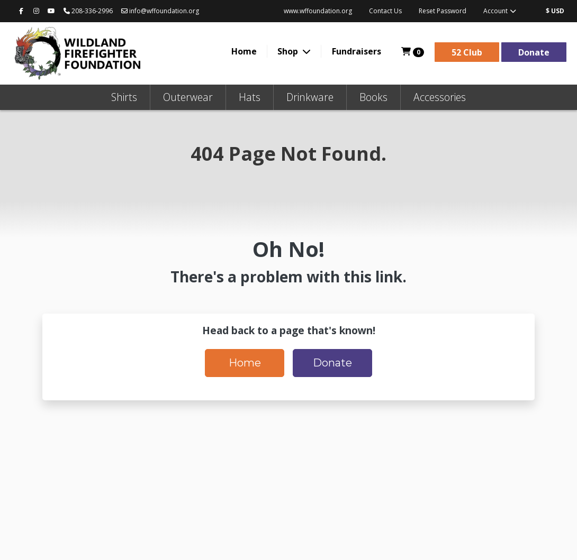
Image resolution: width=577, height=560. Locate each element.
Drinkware (309, 97)
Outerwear (188, 97)
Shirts (124, 97)
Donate (533, 52)
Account (500, 10)
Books (373, 97)
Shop (288, 51)
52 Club (467, 52)
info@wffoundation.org (160, 10)
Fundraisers (356, 51)
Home (244, 51)
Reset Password (442, 10)
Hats (249, 97)
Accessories (439, 97)
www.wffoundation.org (318, 10)
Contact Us (385, 10)
